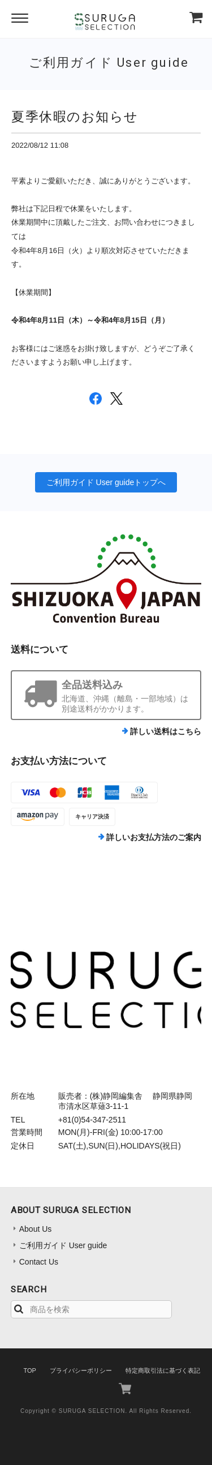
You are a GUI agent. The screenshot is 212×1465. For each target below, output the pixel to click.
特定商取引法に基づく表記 (163, 1370)
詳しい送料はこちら (165, 731)
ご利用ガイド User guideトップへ (106, 482)
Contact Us (38, 1261)
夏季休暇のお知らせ (75, 117)
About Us (35, 1228)
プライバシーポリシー (81, 1370)
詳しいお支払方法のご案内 (153, 837)
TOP (29, 1370)
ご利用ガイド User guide (63, 1245)
